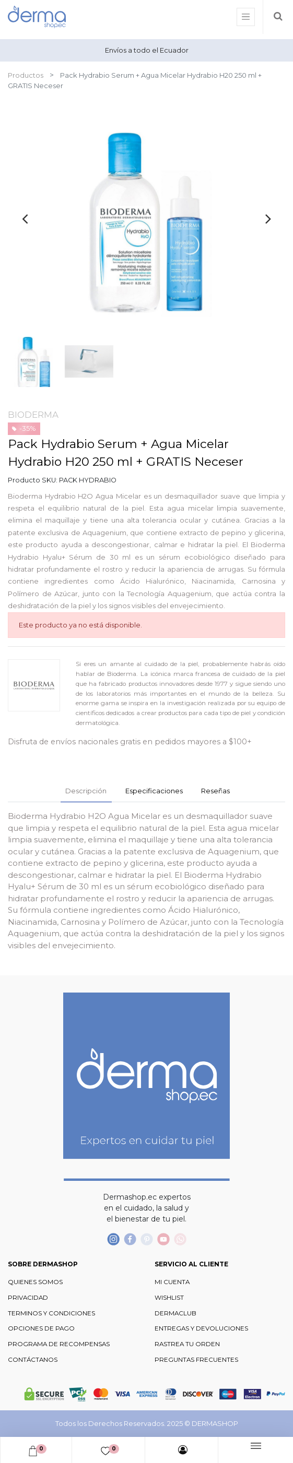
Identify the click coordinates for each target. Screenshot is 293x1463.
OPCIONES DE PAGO (41, 1328)
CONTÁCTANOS (32, 1359)
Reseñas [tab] (215, 791)
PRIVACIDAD (28, 1297)
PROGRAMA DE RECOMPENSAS (59, 1344)
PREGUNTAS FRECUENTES (196, 1359)
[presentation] (25, 218)
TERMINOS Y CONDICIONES (51, 1313)
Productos (25, 75)
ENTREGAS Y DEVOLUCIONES (201, 1328)
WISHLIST (169, 1297)
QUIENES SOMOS (35, 1282)
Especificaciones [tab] (154, 791)
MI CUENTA (172, 1282)
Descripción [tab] (86, 791)
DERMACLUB (175, 1313)
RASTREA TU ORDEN (187, 1344)
